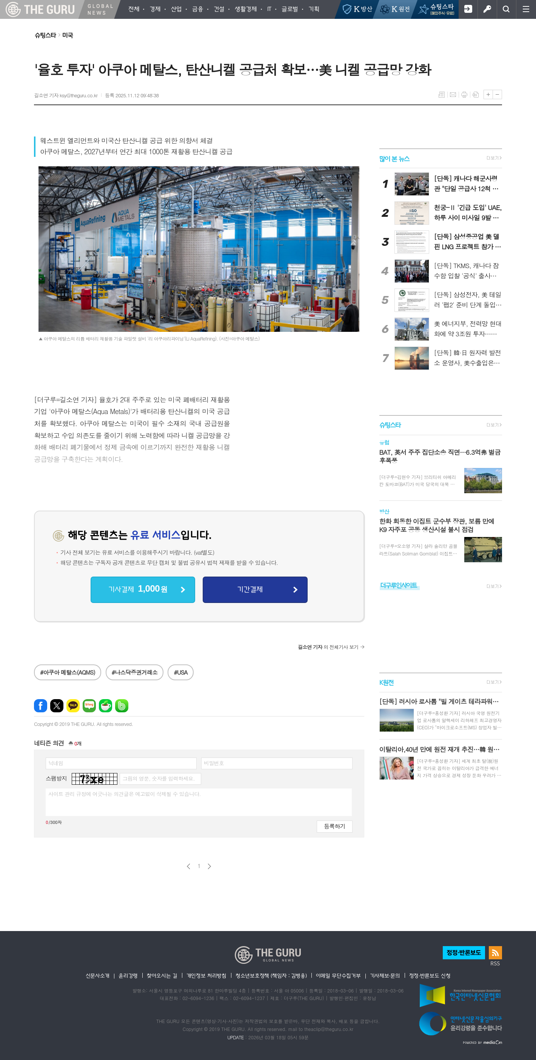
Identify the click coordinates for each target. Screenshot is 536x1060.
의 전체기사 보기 (328, 646)
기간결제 (250, 589)
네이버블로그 (89, 705)
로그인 (487, 9)
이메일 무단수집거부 (338, 975)
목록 (441, 94)
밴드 (121, 705)
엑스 (56, 705)
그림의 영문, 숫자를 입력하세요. (158, 778)
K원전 (386, 682)
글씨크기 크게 (488, 94)
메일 (453, 94)
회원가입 (467, 9)
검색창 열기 (506, 9)
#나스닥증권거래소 (134, 672)
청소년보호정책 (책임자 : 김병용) (271, 975)
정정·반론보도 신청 (430, 975)
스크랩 (475, 94)
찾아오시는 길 (162, 975)
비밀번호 (214, 762)
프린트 (464, 94)
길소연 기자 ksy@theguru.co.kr (65, 95)
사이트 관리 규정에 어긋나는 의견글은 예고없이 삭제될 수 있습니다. (124, 793)
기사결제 (137, 589)
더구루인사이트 (398, 585)
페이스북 (40, 705)
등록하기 (334, 826)
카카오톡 (73, 705)
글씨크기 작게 (497, 94)
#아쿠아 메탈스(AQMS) (67, 672)
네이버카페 (105, 705)
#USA (180, 672)
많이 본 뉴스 (394, 158)
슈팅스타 (45, 35)
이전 (188, 866)
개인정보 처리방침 (206, 975)
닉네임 (55, 762)
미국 (67, 35)
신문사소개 (98, 975)
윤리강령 (128, 975)
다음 (209, 866)
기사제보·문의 (385, 975)
